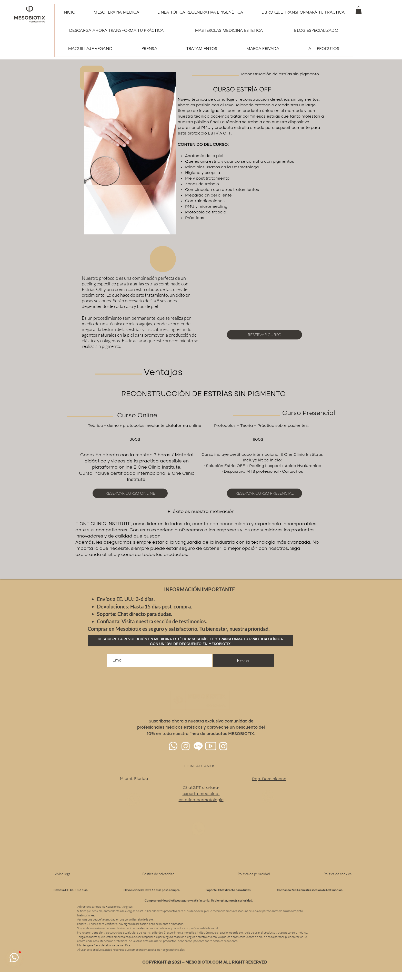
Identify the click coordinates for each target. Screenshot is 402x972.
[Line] (198, 746)
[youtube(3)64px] (210, 746)
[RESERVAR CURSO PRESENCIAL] (264, 493)
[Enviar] (243, 660)
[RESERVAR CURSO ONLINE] (130, 493)
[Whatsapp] (173, 746)
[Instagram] (185, 746)
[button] (358, 10)
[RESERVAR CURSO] (264, 334)
